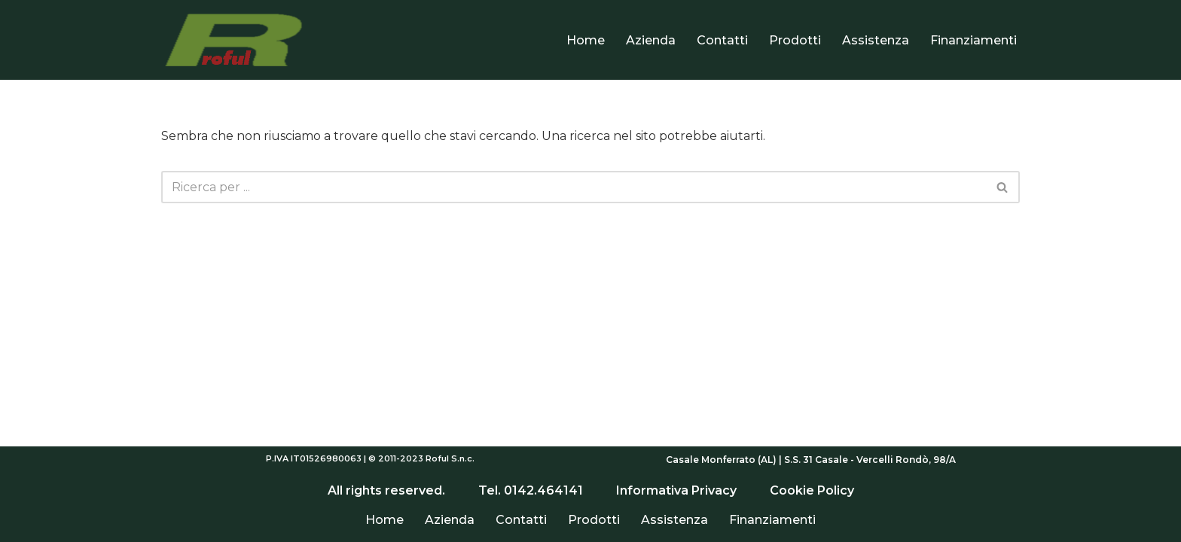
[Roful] (236, 40)
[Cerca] (573, 187)
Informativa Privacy (676, 490)
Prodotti (795, 40)
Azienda (651, 40)
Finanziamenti (973, 40)
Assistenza (875, 40)
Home (585, 40)
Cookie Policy (810, 490)
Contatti (722, 40)
